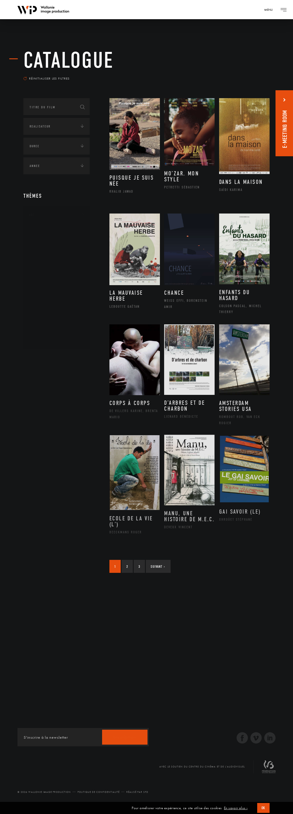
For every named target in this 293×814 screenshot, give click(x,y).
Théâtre (42, 339)
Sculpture (44, 330)
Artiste (41, 250)
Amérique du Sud (51, 394)
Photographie (48, 321)
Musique (43, 286)
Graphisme (44, 267)
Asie (38, 403)
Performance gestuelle (56, 312)
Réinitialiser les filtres (46, 78)
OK (263, 808)
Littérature (45, 277)
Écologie (37, 431)
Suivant (158, 566)
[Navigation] (270, 9)
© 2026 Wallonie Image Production (44, 792)
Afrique (42, 376)
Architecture (47, 232)
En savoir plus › (236, 808)
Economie (37, 448)
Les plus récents (250, 74)
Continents (39, 359)
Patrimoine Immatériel (56, 295)
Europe (41, 412)
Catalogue (68, 60)
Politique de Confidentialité (99, 792)
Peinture (42, 303)
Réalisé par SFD (137, 792)
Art (32, 215)
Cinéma (41, 258)
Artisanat (44, 241)
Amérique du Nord (52, 385)
